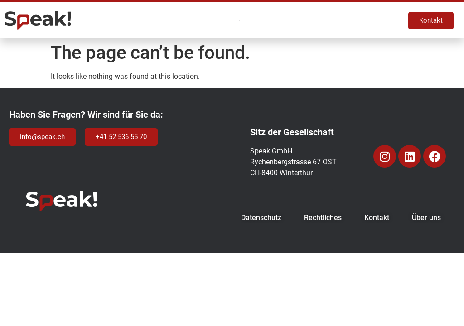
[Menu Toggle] (239, 20)
